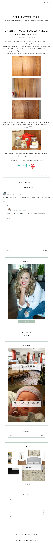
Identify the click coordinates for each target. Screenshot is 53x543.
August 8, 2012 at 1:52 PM (19, 210)
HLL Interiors (26, 17)
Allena (9, 193)
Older (45, 250)
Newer (8, 250)
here (35, 160)
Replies (11, 205)
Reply (4, 201)
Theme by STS (32, 540)
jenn (13, 208)
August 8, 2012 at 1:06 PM (14, 194)
